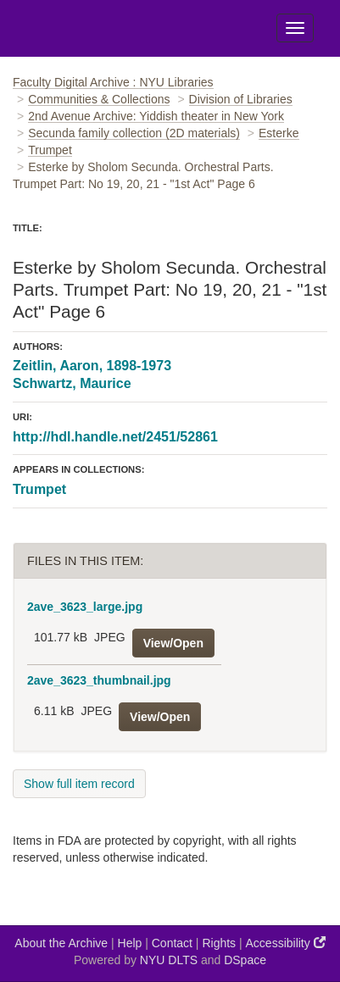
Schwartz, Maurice (72, 383)
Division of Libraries (241, 99)
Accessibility (286, 942)
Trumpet (50, 150)
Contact (172, 943)
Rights (219, 943)
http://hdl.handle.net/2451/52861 (115, 437)
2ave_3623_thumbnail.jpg (99, 680)
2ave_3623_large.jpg (84, 606)
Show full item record (79, 784)
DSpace (245, 960)
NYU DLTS (169, 960)
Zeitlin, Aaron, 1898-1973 (92, 365)
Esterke (278, 133)
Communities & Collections (99, 99)
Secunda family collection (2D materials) (134, 133)
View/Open (173, 643)
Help (130, 943)
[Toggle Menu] (295, 28)
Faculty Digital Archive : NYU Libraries (113, 82)
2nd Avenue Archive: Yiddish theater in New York (156, 116)
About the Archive (61, 943)
